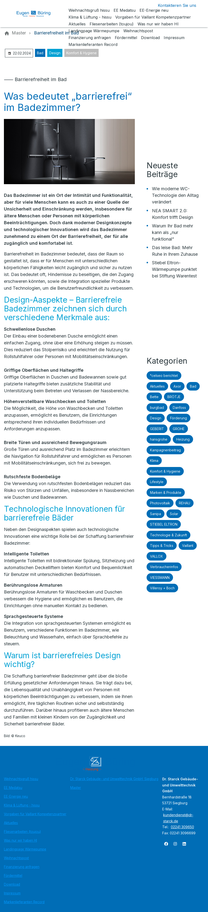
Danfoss (179, 407)
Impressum (12, 893)
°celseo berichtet (164, 375)
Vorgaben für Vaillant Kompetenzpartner (35, 814)
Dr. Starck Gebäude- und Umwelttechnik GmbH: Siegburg (114, 779)
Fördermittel (13, 876)
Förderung (178, 418)
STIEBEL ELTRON (163, 524)
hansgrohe (158, 439)
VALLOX (156, 556)
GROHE (179, 429)
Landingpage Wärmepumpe (25, 849)
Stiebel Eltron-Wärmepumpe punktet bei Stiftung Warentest (174, 269)
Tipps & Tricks (161, 545)
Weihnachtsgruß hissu (21, 779)
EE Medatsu (13, 788)
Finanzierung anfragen (21, 867)
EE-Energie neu (16, 796)
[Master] (19, 33)
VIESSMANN (160, 577)
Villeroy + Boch (162, 588)
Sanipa (155, 514)
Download (12, 884)
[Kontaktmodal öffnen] (173, 5)
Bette (154, 397)
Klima (154, 460)
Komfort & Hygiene (81, 53)
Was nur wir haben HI (20, 840)
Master (75, 788)
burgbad (157, 407)
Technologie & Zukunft (168, 535)
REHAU (184, 503)
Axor (177, 386)
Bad (40, 53)
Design (54, 53)
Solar (174, 514)
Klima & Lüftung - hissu (22, 805)
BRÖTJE (174, 397)
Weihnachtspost (16, 858)
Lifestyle (156, 482)
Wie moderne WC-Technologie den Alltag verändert (175, 195)
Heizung (183, 439)
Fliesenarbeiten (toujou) (22, 832)
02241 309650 (182, 827)
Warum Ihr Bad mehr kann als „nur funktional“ (172, 232)
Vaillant (187, 545)
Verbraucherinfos (164, 567)
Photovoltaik (160, 503)
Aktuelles (157, 386)
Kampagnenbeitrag (165, 450)
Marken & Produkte (165, 492)
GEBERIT (157, 429)
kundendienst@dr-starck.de (178, 818)
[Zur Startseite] (37, 13)
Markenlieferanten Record (24, 902)
